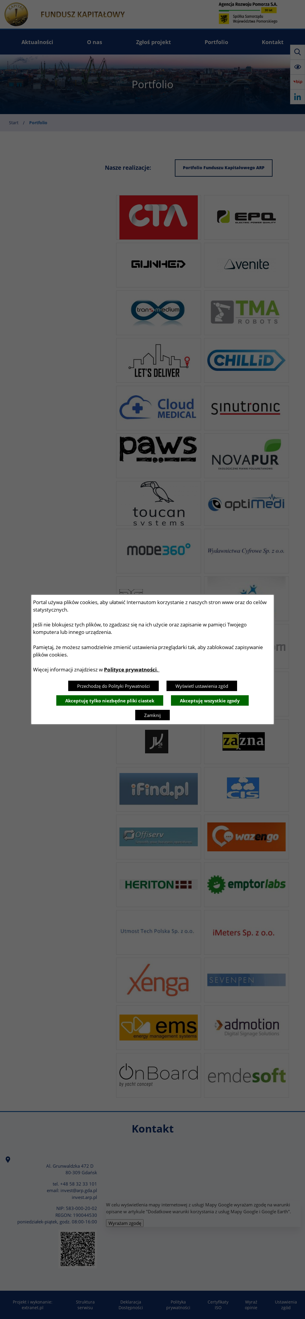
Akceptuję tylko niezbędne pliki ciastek (109, 701)
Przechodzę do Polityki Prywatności (113, 686)
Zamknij (152, 715)
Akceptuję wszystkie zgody (210, 701)
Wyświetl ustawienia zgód (201, 686)
